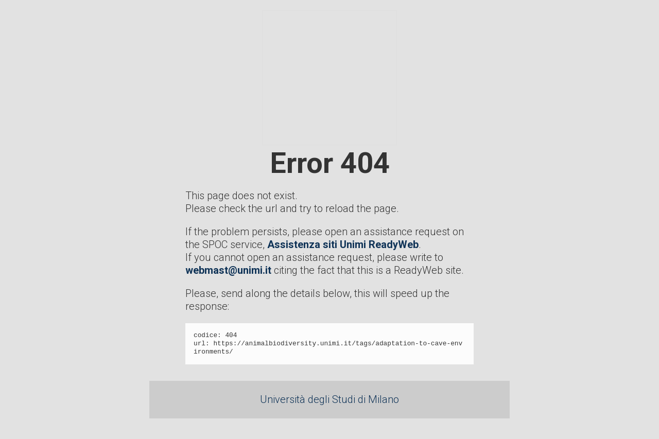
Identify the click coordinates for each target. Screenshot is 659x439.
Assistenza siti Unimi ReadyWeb (343, 244)
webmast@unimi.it (228, 270)
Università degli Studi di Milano (329, 399)
